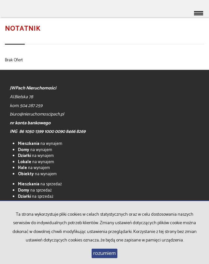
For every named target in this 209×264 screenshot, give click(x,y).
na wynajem (40, 143)
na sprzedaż (40, 184)
